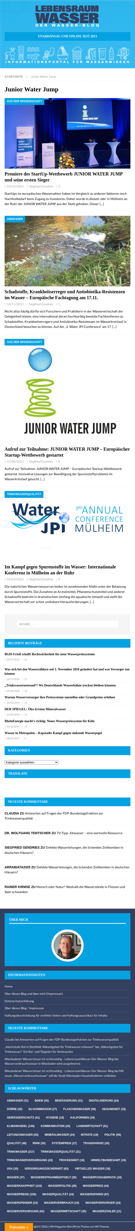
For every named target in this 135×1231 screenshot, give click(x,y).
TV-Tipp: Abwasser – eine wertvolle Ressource (89, 833)
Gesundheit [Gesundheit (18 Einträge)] (114, 1109)
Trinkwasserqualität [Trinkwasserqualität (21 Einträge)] (61, 1151)
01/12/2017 (13, 726)
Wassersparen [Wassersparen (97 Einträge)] (94, 1194)
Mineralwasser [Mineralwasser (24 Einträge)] (60, 1134)
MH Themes (102, 1226)
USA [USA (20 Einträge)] (12, 1168)
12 (25, 690)
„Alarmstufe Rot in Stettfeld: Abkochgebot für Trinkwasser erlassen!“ (50, 1047)
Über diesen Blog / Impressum (24, 1008)
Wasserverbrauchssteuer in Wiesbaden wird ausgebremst (42, 1063)
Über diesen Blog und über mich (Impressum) (34, 993)
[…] (102, 204)
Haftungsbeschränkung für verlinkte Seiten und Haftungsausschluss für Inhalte (56, 1015)
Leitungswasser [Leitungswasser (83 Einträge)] (22, 1134)
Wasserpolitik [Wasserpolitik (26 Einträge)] (62, 1185)
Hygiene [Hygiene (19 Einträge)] (55, 1117)
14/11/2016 (13, 678)
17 (25, 678)
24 (25, 659)
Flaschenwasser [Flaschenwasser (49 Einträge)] (79, 1109)
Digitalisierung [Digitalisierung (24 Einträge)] (104, 1100)
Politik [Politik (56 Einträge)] (112, 1134)
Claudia (9, 1039)
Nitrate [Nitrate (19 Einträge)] (89, 1134)
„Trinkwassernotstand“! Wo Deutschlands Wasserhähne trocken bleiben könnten (60, 685)
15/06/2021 (15, 461)
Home (9, 986)
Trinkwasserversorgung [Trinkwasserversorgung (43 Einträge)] (30, 1160)
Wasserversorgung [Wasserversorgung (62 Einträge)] (25, 1211)
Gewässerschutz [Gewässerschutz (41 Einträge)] (23, 1117)
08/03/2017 (13, 738)
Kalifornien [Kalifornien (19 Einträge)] (82, 1117)
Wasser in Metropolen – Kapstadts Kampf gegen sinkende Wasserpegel (53, 733)
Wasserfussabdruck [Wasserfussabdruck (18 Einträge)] (102, 1177)
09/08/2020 (13, 690)
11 (25, 702)
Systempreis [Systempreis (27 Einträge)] (64, 1143)
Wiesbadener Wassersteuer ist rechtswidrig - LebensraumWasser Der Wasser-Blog (59, 1059)
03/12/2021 (15, 186)
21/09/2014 (13, 714)
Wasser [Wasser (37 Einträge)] (16, 1177)
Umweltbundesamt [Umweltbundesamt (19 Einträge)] (108, 1160)
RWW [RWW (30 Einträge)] (39, 1143)
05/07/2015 (13, 659)
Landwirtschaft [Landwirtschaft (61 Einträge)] (92, 1126)
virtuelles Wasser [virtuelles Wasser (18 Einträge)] (92, 1168)
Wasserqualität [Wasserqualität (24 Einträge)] (58, 1194)
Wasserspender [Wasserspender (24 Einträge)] (22, 1202)
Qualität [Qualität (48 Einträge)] (16, 1143)
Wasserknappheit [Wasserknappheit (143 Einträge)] (24, 1185)
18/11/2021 (15, 304)
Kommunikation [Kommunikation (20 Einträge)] (55, 1126)
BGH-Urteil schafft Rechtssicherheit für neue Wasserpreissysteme (50, 654)
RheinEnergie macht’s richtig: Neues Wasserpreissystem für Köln (49, 721)
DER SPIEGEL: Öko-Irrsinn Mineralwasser (35, 709)
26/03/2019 (13, 702)
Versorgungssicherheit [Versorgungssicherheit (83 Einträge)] (47, 1168)
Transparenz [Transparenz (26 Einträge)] (96, 1143)
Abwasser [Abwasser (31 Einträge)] (17, 1100)
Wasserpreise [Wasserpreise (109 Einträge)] (21, 1194)
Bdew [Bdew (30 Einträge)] (42, 1100)
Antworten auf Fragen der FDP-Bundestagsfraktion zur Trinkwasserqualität (69, 1039)
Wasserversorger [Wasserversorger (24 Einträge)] (103, 1202)
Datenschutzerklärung (19, 1001)
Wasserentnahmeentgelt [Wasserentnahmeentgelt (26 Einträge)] (54, 1177)
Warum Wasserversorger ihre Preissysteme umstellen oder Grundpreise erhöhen (60, 697)
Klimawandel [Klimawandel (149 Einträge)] (20, 1126)
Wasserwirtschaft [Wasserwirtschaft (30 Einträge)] (68, 1211)
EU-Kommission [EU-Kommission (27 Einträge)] (42, 1109)
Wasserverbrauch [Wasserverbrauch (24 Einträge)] (61, 1202)
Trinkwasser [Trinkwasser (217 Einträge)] (20, 1151)
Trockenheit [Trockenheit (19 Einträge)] (71, 1160)
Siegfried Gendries (41, 186)
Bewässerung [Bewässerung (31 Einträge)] (69, 1100)
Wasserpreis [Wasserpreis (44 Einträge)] (96, 1185)
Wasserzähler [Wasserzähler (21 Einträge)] (107, 1211)
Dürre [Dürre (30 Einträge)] (14, 1109)
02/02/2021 (15, 579)
